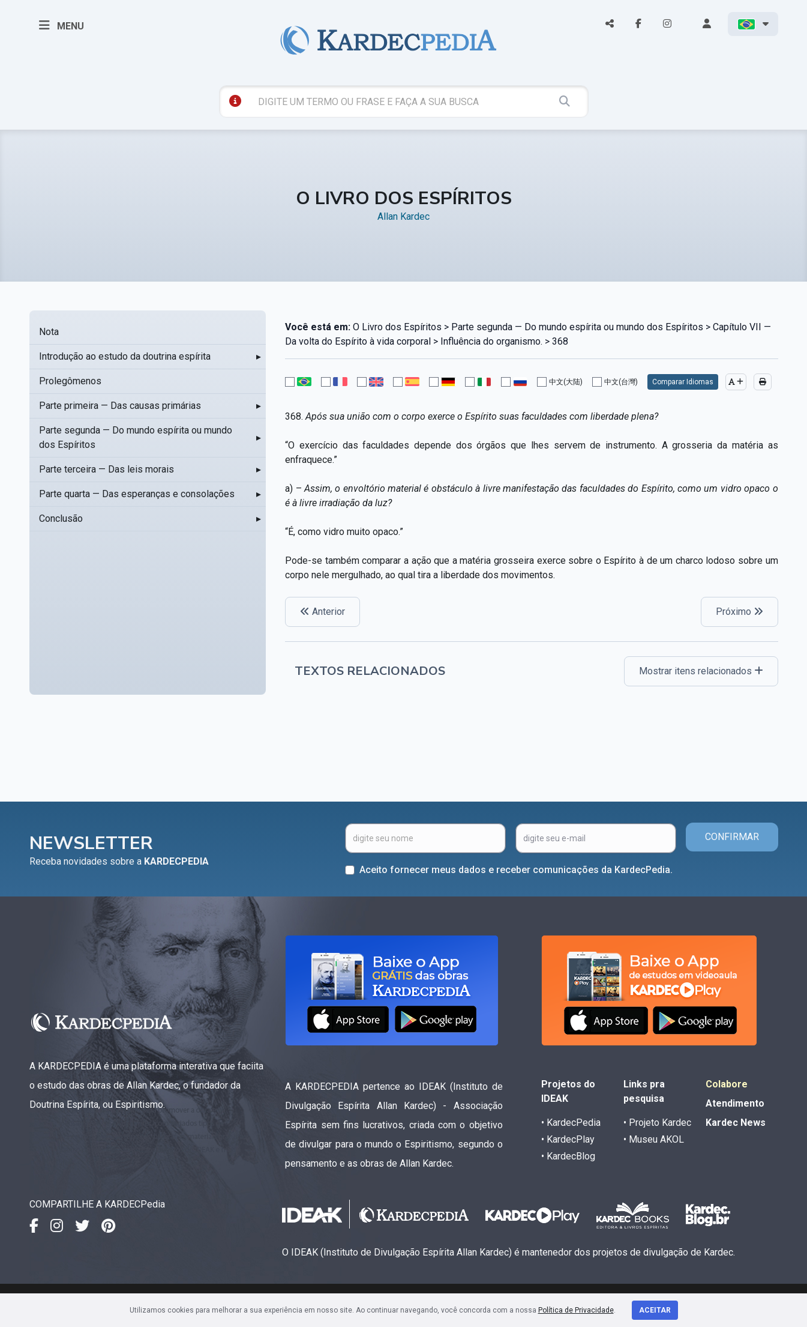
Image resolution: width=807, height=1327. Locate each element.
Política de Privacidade (576, 1310)
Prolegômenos (70, 381)
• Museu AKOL (653, 1139)
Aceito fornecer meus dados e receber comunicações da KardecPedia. (516, 869)
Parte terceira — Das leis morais (106, 469)
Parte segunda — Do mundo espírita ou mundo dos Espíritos (135, 437)
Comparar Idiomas (682, 382)
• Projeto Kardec (657, 1122)
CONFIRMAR (732, 836)
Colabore (727, 1084)
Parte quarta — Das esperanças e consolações (137, 494)
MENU (61, 25)
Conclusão (61, 518)
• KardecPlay (568, 1139)
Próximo (739, 611)
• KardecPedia (571, 1122)
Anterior (322, 611)
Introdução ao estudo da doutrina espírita (125, 356)
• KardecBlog (568, 1156)
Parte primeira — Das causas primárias (120, 405)
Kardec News (736, 1122)
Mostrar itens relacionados (701, 671)
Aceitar (655, 1310)
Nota (49, 331)
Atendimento (735, 1103)
